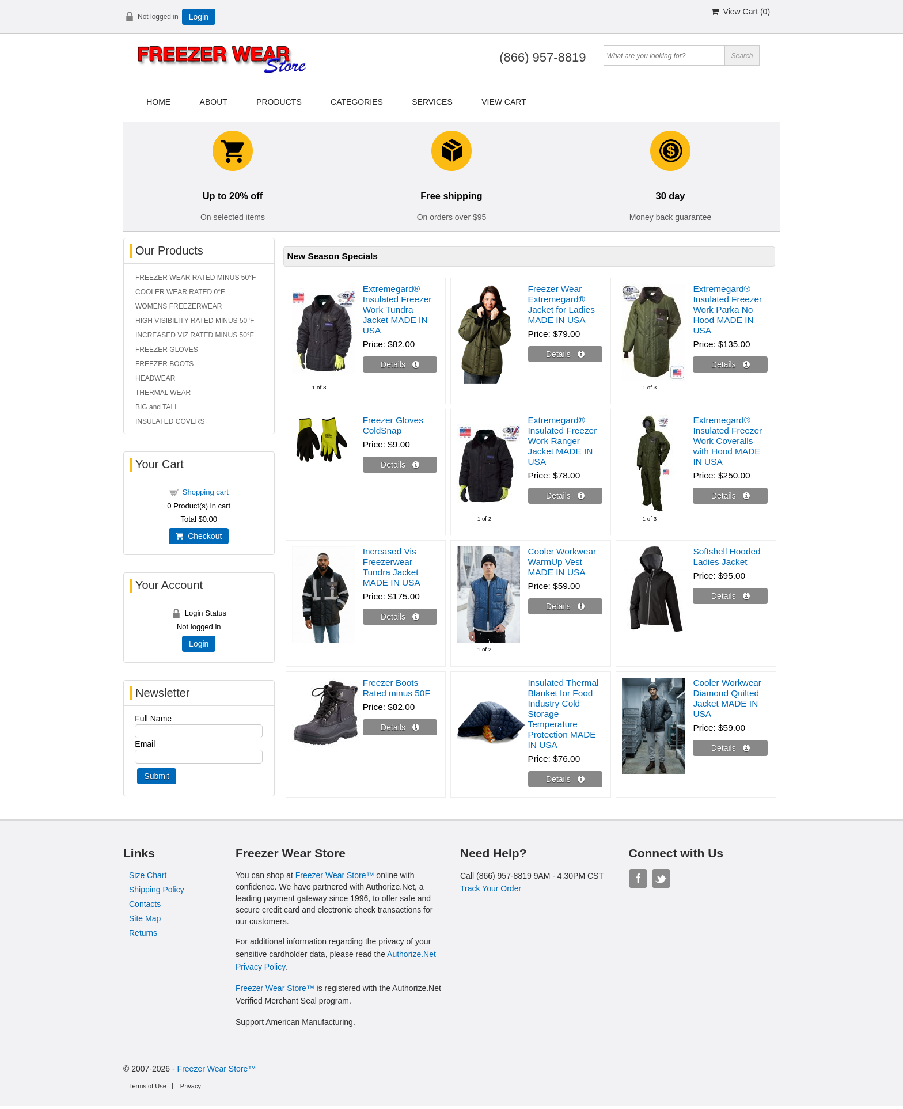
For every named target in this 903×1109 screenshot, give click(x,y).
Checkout (199, 536)
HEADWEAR (155, 378)
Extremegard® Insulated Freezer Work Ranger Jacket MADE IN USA (562, 440)
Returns (143, 932)
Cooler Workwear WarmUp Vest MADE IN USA (562, 561)
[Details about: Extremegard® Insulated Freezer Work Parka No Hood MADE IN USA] (730, 364)
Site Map (145, 918)
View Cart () (740, 11)
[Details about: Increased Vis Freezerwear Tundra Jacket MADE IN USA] (400, 617)
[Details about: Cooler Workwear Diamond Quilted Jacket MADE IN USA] (730, 748)
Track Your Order (490, 888)
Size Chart (147, 875)
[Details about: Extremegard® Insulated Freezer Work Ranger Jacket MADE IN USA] (565, 496)
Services (432, 102)
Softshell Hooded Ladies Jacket (726, 556)
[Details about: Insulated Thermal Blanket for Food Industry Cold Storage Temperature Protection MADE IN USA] (565, 779)
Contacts (145, 904)
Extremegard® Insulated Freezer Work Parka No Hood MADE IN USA (727, 309)
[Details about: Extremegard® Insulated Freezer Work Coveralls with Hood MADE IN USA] (730, 496)
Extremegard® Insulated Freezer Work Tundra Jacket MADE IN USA (397, 309)
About (213, 102)
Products (279, 102)
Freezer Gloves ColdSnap (393, 425)
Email (145, 744)
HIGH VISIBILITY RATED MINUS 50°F (194, 321)
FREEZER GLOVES (166, 349)
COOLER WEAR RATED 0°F (180, 292)
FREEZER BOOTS (164, 364)
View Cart (503, 102)
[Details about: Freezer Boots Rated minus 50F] (400, 727)
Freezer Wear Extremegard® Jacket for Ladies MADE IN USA (561, 304)
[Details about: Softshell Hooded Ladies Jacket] (730, 596)
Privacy (190, 1086)
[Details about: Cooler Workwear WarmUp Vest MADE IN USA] (565, 606)
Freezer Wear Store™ (334, 875)
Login (198, 17)
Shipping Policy (156, 889)
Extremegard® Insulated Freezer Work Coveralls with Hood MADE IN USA (727, 440)
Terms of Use (147, 1086)
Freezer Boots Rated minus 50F (396, 688)
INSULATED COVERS (169, 421)
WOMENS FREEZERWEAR (178, 306)
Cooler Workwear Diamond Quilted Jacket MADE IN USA (727, 698)
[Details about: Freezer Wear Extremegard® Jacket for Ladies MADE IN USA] (565, 354)
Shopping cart (206, 492)
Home (158, 102)
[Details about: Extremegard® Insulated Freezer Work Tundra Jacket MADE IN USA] (400, 364)
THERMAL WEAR (163, 393)
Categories (357, 102)
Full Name (153, 718)
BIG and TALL (157, 407)
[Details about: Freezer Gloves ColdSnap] (400, 465)
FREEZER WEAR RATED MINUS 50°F (195, 278)
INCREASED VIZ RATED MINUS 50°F (194, 335)
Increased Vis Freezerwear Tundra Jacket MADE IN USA (391, 566)
